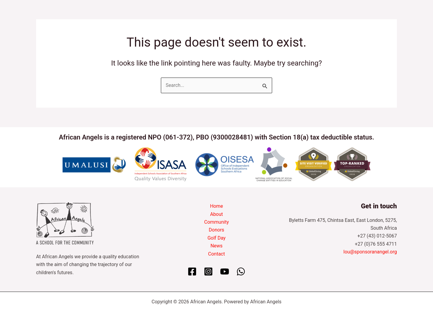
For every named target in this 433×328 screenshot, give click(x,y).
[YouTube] (224, 271)
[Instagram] (208, 271)
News (216, 246)
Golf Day (216, 238)
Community (216, 222)
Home (216, 206)
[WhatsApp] (240, 271)
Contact (216, 254)
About (216, 214)
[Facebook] (192, 271)
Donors (216, 230)
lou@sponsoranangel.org (370, 252)
